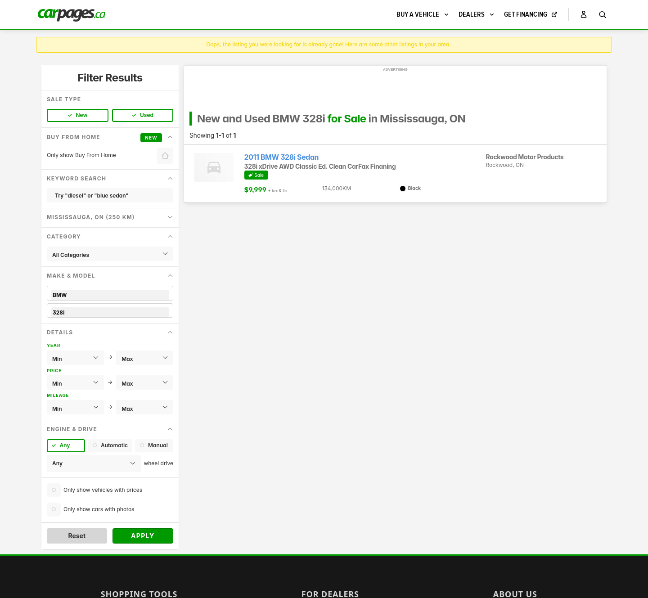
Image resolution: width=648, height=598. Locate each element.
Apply (143, 536)
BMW (110, 295)
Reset (77, 536)
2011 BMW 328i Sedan (281, 157)
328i (110, 312)
